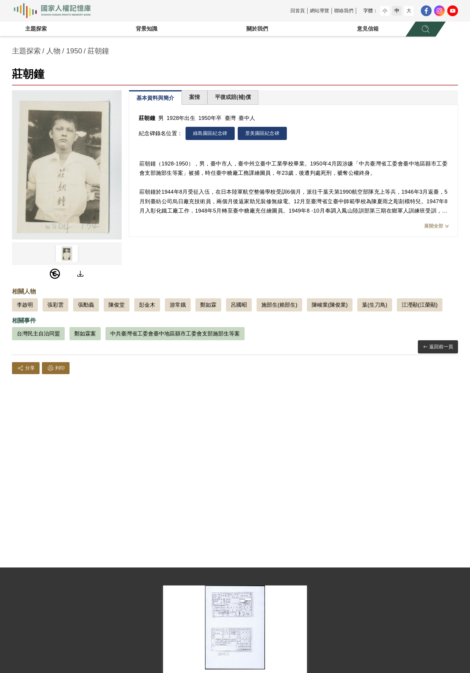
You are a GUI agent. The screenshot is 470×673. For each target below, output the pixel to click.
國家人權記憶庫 (56, 10)
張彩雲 (55, 305)
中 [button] (396, 10)
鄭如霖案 (85, 334)
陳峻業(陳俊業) (330, 305)
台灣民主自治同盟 (38, 334)
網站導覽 (319, 10)
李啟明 (25, 305)
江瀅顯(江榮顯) (420, 305)
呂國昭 (239, 305)
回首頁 (297, 10)
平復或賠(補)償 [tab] (233, 97)
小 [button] (384, 10)
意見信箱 (368, 29)
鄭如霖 (208, 305)
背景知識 (146, 29)
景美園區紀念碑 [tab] (262, 133)
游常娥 (178, 305)
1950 (74, 51)
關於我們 (257, 29)
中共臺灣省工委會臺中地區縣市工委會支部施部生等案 (175, 334)
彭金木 (147, 305)
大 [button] (408, 10)
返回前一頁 (438, 347)
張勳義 (86, 305)
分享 (26, 368)
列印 (56, 368)
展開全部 (433, 225)
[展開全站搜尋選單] (426, 29)
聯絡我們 (343, 10)
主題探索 (36, 29)
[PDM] (55, 273)
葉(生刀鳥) (374, 305)
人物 (53, 51)
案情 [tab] (194, 97)
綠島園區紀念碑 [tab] (210, 133)
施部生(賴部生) (279, 305)
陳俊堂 (117, 305)
